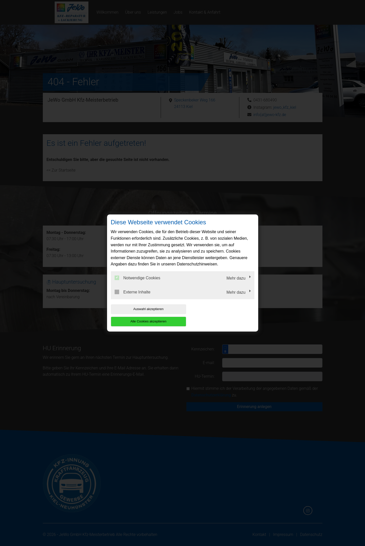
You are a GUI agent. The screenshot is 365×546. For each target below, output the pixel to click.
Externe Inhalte (133, 298)
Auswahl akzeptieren (143, 315)
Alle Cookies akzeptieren (222, 315)
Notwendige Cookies (137, 284)
